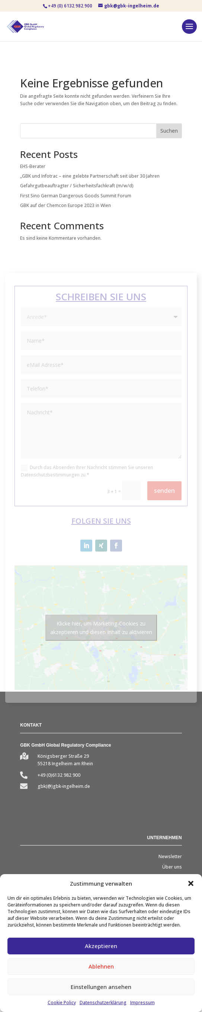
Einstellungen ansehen (101, 986)
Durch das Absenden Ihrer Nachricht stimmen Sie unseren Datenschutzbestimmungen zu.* (87, 471)
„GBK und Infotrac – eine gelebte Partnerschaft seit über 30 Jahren (90, 176)
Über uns (172, 867)
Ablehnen (101, 966)
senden (164, 490)
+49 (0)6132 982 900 (59, 775)
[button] (191, 883)
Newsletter (170, 856)
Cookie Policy (62, 1002)
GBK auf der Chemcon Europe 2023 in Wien (65, 205)
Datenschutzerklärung (103, 1002)
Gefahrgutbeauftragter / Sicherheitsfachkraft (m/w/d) (77, 185)
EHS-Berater (32, 166)
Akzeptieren (101, 946)
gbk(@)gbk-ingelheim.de (64, 786)
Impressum (142, 1002)
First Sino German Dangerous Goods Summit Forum (75, 196)
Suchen (169, 130)
